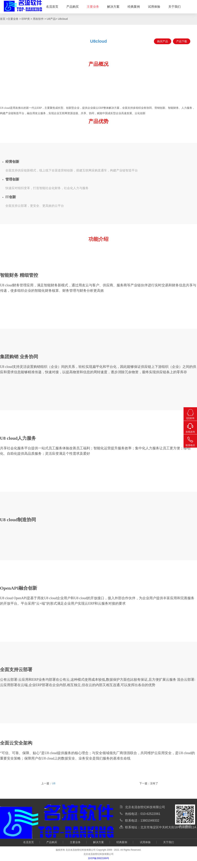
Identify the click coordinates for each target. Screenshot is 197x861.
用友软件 (38, 18)
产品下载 (181, 41)
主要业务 (93, 6)
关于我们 (174, 6)
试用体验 (154, 6)
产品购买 (72, 6)
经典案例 (134, 6)
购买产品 (162, 41)
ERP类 (26, 18)
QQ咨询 (190, 413)
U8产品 (51, 18)
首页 (3, 18)
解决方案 (113, 6)
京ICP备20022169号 (98, 858)
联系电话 (190, 440)
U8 (53, 783)
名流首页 (52, 6)
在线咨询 (190, 427)
